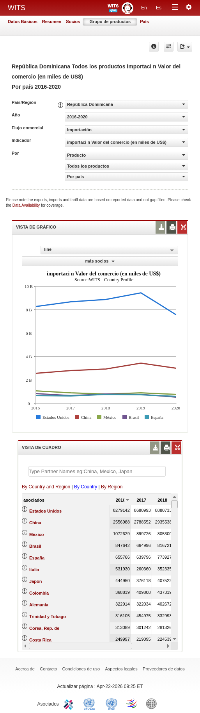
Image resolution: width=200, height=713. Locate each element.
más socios (100, 261)
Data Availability (26, 205)
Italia (34, 569)
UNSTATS (111, 703)
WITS (16, 8)
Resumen (52, 21)
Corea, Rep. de (44, 628)
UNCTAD (91, 703)
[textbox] (97, 471)
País (144, 21)
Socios (73, 21)
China (35, 522)
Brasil (35, 546)
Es (158, 8)
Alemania (38, 604)
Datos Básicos (22, 21)
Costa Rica (40, 640)
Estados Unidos (45, 511)
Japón (35, 581)
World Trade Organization (132, 703)
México (36, 534)
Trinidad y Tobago (47, 616)
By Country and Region (46, 487)
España (36, 558)
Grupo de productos (110, 21)
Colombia (39, 593)
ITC (70, 703)
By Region (111, 487)
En (144, 8)
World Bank (153, 703)
